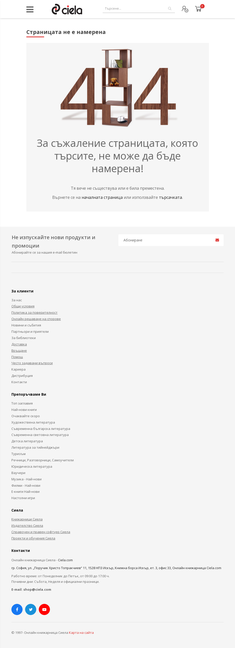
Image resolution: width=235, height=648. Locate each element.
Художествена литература (33, 422)
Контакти (19, 382)
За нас (16, 300)
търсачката (170, 197)
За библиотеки (23, 338)
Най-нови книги (24, 409)
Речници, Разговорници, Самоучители (42, 460)
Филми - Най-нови (25, 485)
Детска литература (27, 441)
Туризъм (18, 453)
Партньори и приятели (30, 331)
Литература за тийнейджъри (35, 447)
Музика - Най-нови (26, 479)
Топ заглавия (22, 403)
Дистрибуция (22, 375)
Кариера (18, 369)
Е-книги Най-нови (25, 491)
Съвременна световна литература (40, 434)
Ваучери (18, 472)
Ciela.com (65, 560)
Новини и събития (26, 325)
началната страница (103, 197)
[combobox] (139, 8)
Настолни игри (23, 498)
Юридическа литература (31, 466)
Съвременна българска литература (40, 428)
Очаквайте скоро (25, 416)
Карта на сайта (81, 632)
